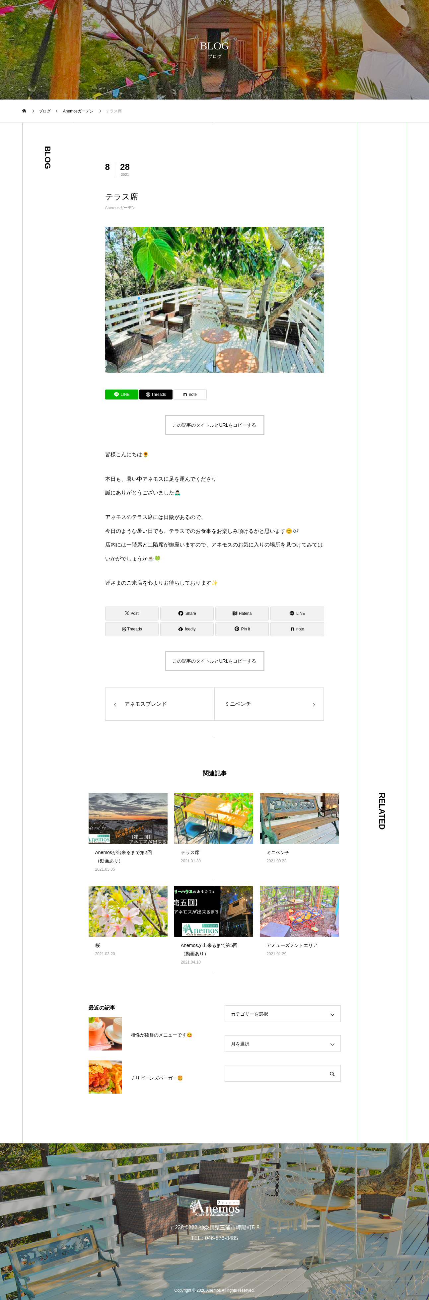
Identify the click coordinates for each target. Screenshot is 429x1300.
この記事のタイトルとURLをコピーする (214, 425)
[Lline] (121, 394)
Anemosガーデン (120, 207)
